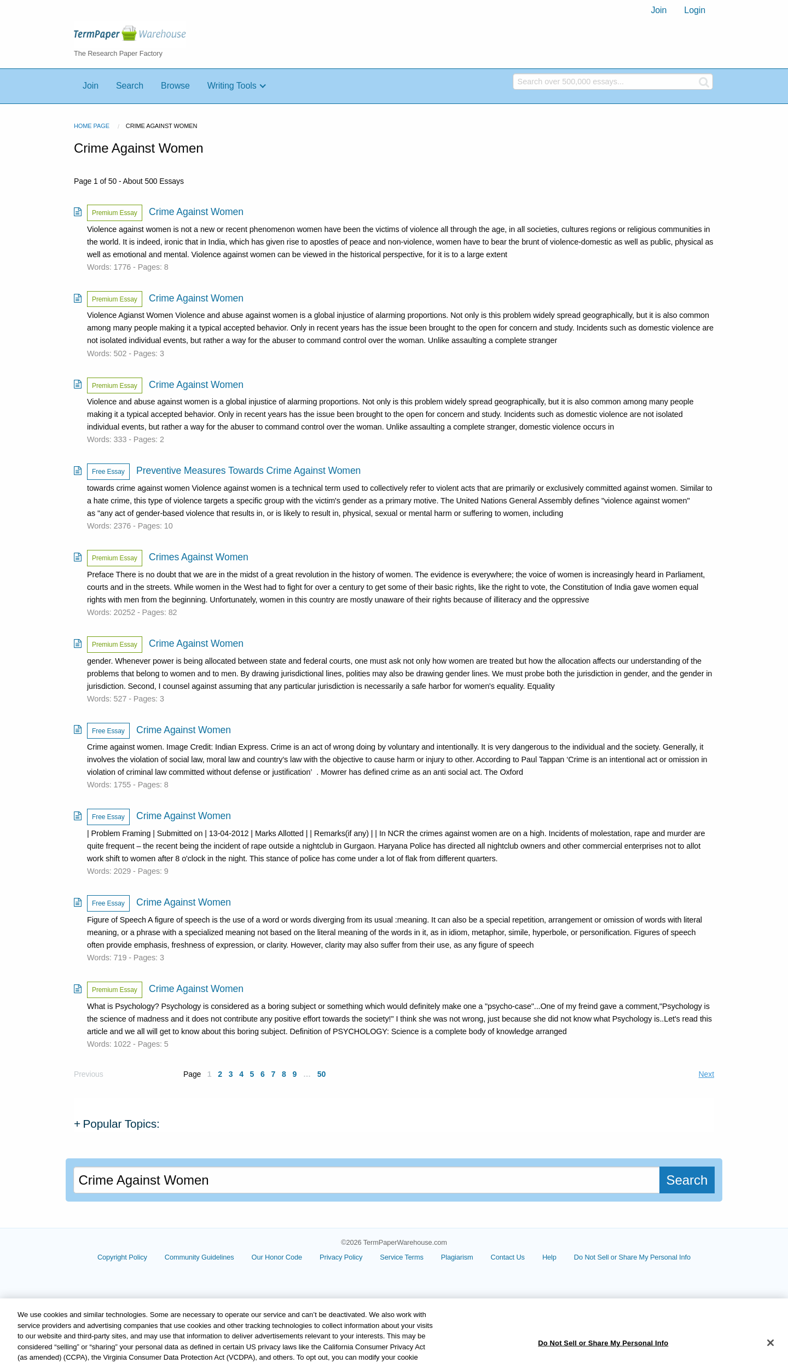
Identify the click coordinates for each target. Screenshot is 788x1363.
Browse (175, 85)
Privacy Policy (341, 1257)
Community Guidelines (199, 1257)
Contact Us (508, 1257)
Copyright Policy (122, 1257)
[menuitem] (658, 10)
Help (549, 1257)
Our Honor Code (277, 1257)
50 (321, 1074)
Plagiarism (457, 1257)
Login (694, 10)
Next (706, 1074)
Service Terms (402, 1257)
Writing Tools (232, 85)
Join (659, 10)
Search (129, 85)
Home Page (91, 126)
